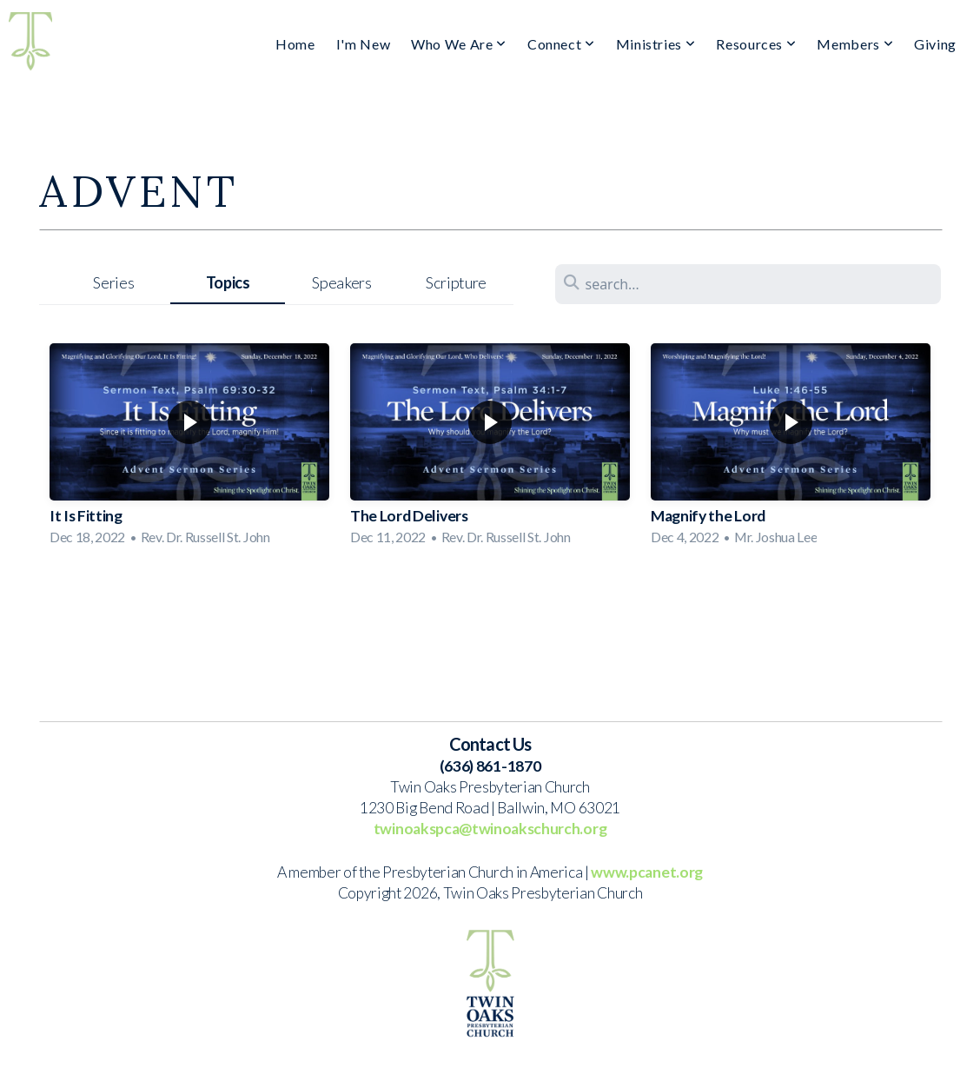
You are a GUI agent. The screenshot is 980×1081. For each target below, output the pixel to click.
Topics (228, 282)
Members (855, 44)
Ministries (656, 44)
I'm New (363, 44)
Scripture (456, 282)
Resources (756, 44)
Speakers (341, 282)
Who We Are (459, 44)
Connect (561, 44)
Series (113, 282)
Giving (935, 44)
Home (295, 44)
